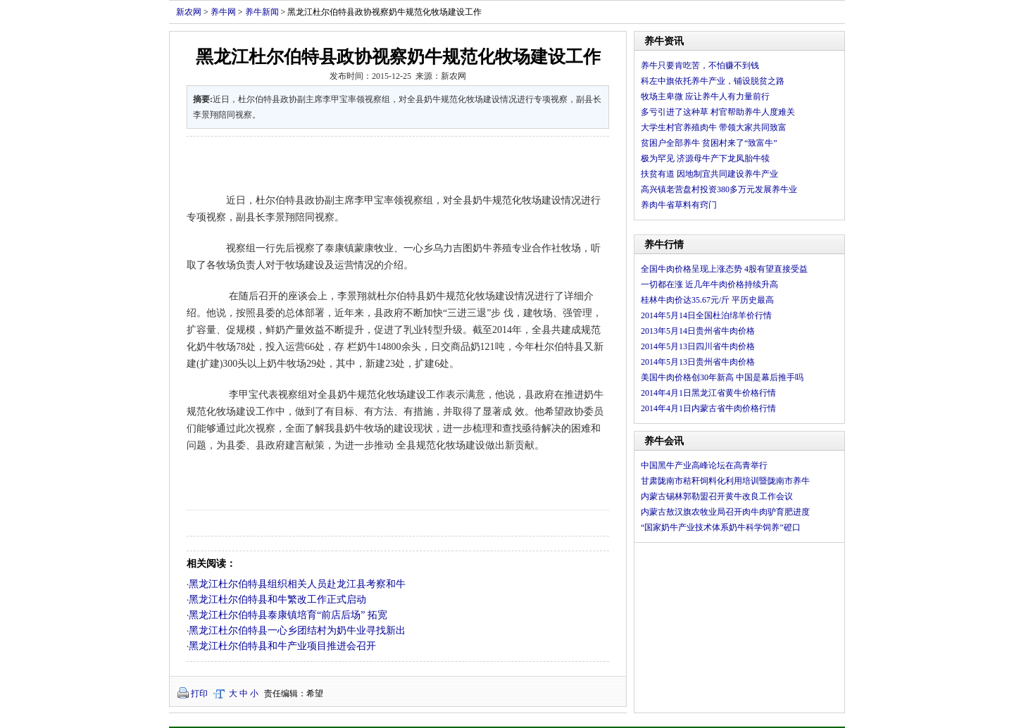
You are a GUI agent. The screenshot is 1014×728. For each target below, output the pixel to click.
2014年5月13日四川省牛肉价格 (698, 346)
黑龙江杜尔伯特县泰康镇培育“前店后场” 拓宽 (288, 615)
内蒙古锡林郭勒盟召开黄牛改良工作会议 (717, 496)
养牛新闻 (262, 12)
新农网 (188, 12)
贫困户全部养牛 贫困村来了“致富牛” (709, 143)
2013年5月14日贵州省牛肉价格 (698, 331)
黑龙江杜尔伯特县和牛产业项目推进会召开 (282, 646)
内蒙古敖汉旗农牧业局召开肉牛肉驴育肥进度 (725, 512)
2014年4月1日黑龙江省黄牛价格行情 (708, 393)
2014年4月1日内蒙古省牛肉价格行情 (708, 408)
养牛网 (223, 12)
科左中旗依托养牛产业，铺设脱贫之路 (712, 81)
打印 (199, 693)
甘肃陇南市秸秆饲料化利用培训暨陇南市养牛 (725, 481)
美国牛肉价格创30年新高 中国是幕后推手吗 (722, 377)
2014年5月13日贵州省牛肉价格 (698, 362)
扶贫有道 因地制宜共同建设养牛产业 (709, 174)
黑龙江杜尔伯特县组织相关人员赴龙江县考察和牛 (297, 584)
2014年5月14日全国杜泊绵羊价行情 (706, 315)
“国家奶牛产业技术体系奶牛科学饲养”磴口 (721, 527)
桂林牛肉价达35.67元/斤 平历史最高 (707, 300)
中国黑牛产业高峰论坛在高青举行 (704, 465)
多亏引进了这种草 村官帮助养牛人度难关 (718, 112)
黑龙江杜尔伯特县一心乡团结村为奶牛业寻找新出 (297, 630)
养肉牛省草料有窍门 (679, 205)
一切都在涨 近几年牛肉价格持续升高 (709, 284)
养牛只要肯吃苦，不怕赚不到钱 (700, 65)
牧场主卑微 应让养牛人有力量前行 (705, 96)
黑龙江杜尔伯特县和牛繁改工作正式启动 (277, 599)
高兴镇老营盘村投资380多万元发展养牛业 (719, 189)
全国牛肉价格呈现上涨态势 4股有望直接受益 (724, 269)
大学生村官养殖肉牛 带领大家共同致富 (714, 127)
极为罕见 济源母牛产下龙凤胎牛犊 (705, 158)
